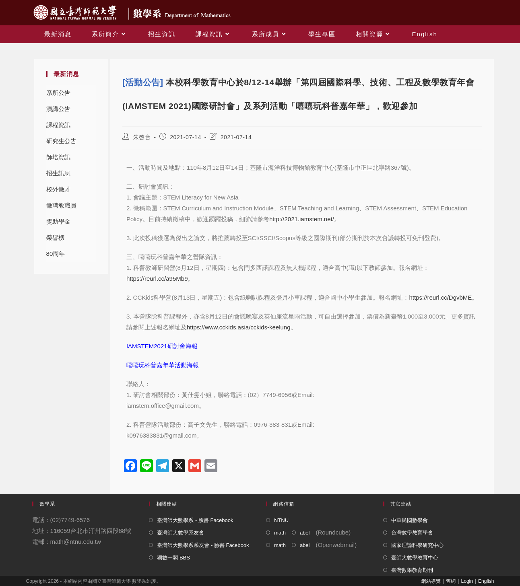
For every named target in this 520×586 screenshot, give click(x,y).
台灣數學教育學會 (412, 533)
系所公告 (58, 92)
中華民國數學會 (409, 520)
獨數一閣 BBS (173, 558)
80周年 (55, 253)
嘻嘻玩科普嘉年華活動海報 (162, 365)
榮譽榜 (55, 237)
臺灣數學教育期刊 (412, 570)
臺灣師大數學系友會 (180, 533)
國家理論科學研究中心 (417, 545)
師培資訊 (58, 157)
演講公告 (58, 108)
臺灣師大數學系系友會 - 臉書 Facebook (203, 545)
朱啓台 (142, 137)
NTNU (281, 520)
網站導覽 (431, 581)
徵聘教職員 (61, 205)
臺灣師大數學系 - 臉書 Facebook (195, 520)
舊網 (451, 581)
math (280, 533)
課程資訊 (58, 124)
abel (305, 533)
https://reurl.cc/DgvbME (440, 297)
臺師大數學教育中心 (414, 558)
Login (467, 581)
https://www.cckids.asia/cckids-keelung (239, 327)
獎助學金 (58, 221)
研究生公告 (61, 141)
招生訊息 (58, 173)
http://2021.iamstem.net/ (301, 219)
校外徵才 (58, 189)
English (486, 581)
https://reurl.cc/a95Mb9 (157, 278)
